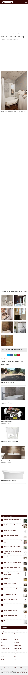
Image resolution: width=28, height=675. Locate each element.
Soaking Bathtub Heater (6, 421)
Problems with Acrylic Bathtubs (8, 480)
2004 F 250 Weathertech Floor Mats (12, 562)
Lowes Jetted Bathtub (6, 460)
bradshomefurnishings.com (22, 672)
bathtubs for (5, 358)
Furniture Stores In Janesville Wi (11, 589)
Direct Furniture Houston (10, 583)
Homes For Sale (18, 648)
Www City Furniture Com (10, 557)
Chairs (15, 636)
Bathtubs (3, 39)
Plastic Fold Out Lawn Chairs (10, 530)
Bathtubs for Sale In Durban (7, 382)
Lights (15, 654)
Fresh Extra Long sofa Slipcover (11, 535)
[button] (26, 2)
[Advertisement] (14, 19)
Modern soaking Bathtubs (7, 402)
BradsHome (7, 1)
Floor (2, 642)
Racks (2, 656)
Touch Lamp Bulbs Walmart (10, 615)
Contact (22, 667)
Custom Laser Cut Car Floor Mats (11, 605)
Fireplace (16, 639)
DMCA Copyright (17, 667)
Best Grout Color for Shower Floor (12, 567)
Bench (15, 634)
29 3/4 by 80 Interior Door (10, 599)
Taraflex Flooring (8, 578)
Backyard (3, 631)
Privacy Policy (10, 667)
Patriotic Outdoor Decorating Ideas (12, 519)
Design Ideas (4, 639)
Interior (16, 651)
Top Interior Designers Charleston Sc (13, 546)
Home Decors (17, 645)
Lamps (2, 654)
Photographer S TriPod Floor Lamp (12, 621)
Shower (2, 659)
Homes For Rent (5, 648)
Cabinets (3, 636)
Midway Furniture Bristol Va (10, 610)
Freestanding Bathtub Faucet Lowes (9, 441)
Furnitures (16, 642)
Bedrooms (3, 634)
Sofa (15, 659)
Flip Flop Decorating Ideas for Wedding (13, 525)
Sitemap (5, 667)
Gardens (3, 645)
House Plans (4, 651)
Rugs (15, 656)
